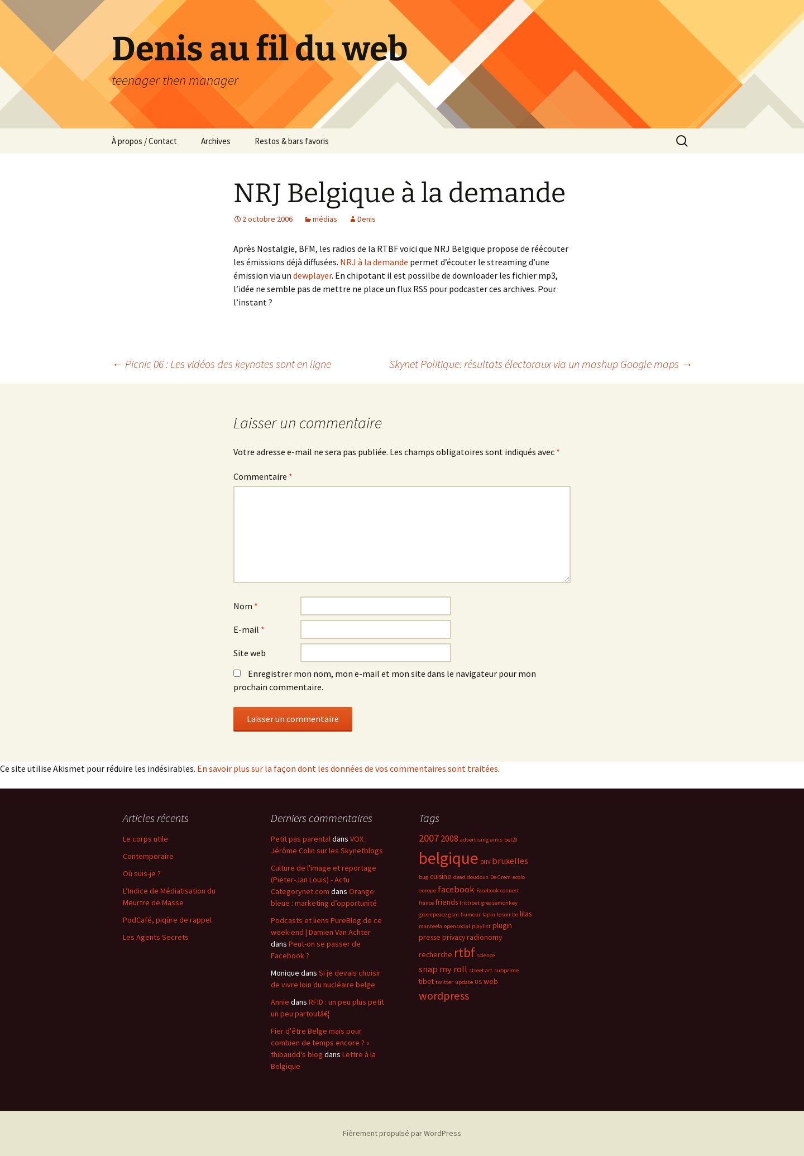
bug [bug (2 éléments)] (423, 877)
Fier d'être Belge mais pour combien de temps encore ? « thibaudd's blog (320, 1042)
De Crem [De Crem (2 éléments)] (500, 877)
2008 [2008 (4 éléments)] (449, 838)
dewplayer (312, 275)
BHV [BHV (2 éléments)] (485, 862)
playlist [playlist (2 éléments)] (481, 926)
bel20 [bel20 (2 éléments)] (511, 839)
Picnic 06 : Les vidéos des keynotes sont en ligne (221, 364)
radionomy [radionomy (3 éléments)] (484, 937)
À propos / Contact (144, 141)
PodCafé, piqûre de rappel (167, 920)
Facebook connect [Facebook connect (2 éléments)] (497, 890)
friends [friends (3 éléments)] (447, 902)
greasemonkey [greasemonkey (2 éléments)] (499, 902)
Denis (366, 219)
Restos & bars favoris (292, 141)
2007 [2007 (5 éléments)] (429, 838)
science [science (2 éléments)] (486, 955)
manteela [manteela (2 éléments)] (430, 926)
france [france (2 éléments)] (426, 902)
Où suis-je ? (142, 873)
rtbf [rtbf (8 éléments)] (464, 953)
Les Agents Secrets (156, 937)
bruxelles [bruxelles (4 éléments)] (510, 860)
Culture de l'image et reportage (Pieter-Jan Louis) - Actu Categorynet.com (323, 879)
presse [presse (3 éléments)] (430, 937)
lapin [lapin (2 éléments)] (488, 914)
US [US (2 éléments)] (478, 982)
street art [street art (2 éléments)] (480, 970)
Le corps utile (145, 839)
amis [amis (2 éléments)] (496, 839)
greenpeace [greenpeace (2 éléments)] (433, 914)
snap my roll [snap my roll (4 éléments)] (443, 969)
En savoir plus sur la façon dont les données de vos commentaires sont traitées (347, 768)
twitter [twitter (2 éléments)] (444, 982)
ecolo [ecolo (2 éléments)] (519, 877)
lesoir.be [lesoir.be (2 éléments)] (507, 914)
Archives (216, 141)
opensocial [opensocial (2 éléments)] (457, 926)
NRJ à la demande (374, 261)
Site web (249, 652)
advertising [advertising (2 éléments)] (474, 839)
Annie (280, 1002)
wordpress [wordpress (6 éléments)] (444, 995)
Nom (245, 606)
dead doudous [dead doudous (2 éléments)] (471, 877)
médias (325, 219)
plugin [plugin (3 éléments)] (502, 925)
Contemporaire (148, 856)
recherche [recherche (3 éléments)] (435, 954)
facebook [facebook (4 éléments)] (456, 889)
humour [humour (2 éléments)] (471, 914)
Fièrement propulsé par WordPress (402, 1133)
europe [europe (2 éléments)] (427, 890)
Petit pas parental (301, 839)
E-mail (249, 629)
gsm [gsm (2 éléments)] (453, 914)
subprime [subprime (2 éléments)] (506, 970)
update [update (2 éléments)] (464, 982)
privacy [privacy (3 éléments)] (453, 937)
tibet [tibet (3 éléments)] (426, 981)
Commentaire (263, 476)
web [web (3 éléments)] (491, 981)
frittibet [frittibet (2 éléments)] (470, 902)
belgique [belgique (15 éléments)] (448, 858)
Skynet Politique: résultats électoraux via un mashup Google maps (540, 364)
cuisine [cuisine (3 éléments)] (441, 876)
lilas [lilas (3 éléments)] (526, 914)
